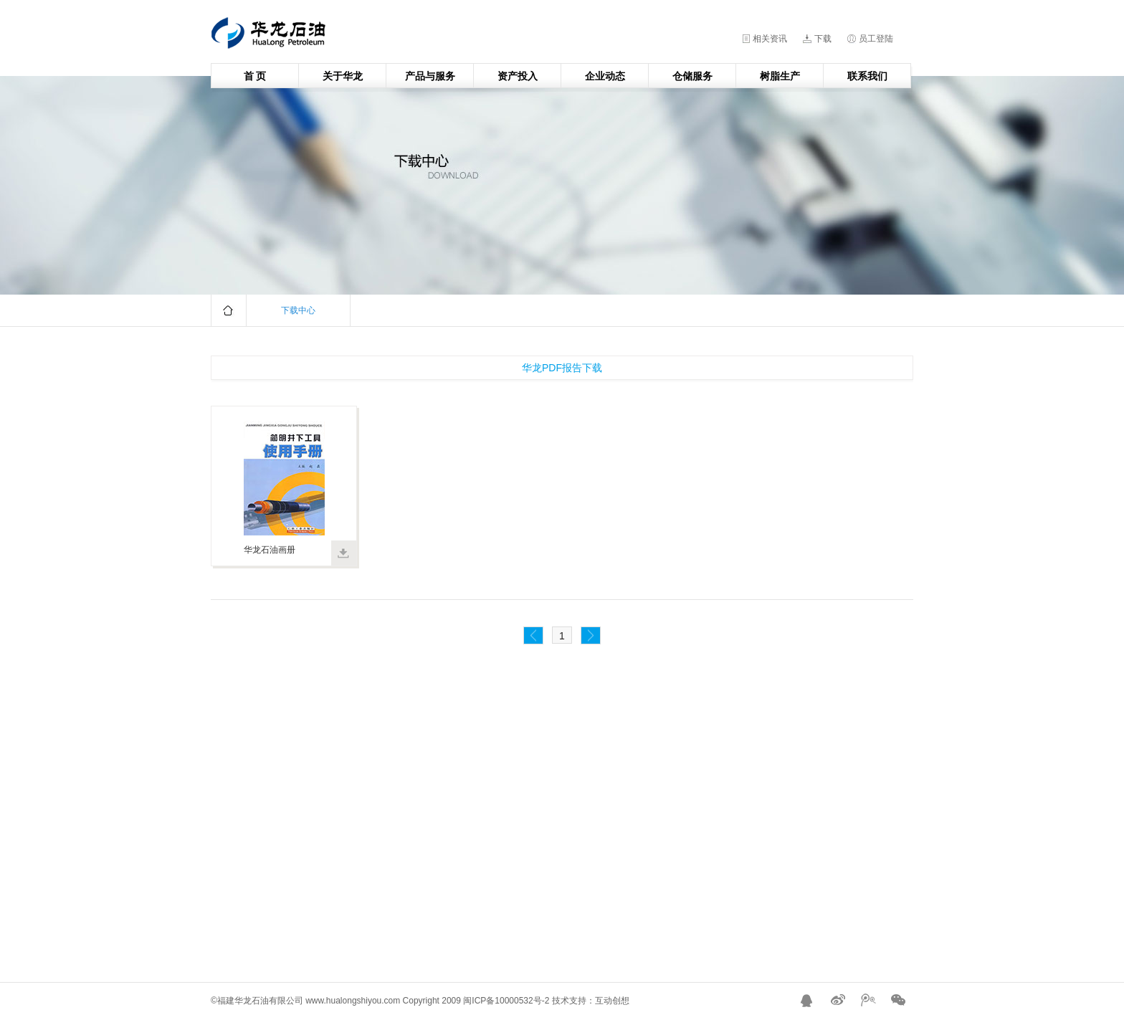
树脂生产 (780, 76)
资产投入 (517, 76)
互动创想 (612, 1001)
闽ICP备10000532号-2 (506, 1001)
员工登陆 (876, 39)
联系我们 (867, 76)
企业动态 (605, 76)
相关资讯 (770, 39)
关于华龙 (343, 76)
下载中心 (298, 310)
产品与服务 (430, 76)
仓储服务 (692, 76)
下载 (823, 39)
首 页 (255, 76)
